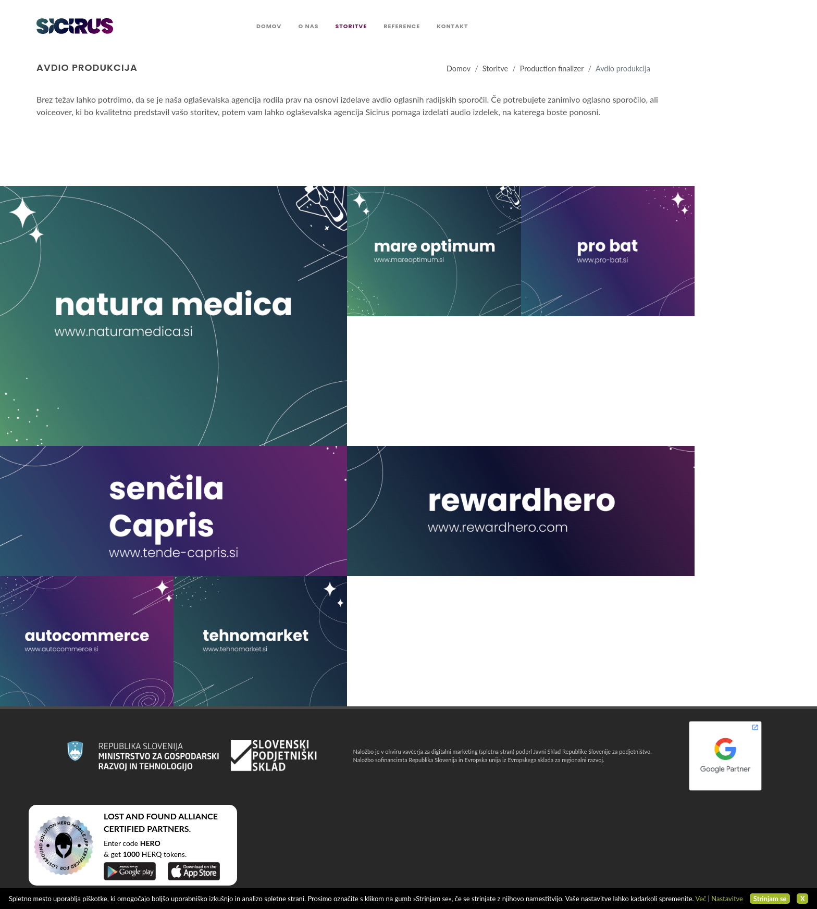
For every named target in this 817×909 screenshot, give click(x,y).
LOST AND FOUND (140, 816)
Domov (459, 68)
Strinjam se (770, 898)
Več (700, 898)
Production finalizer (552, 68)
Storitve (495, 68)
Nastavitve (727, 898)
